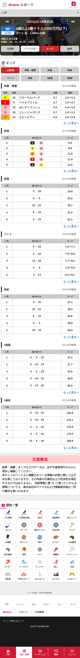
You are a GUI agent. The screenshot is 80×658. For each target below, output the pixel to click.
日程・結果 (24, 654)
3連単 (70, 78)
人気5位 (10, 70)
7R (7, 21)
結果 (69, 48)
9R (73, 21)
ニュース (72, 654)
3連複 (50, 78)
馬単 (30, 78)
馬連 (69, 70)
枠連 (50, 70)
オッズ (49, 48)
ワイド (10, 78)
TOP (4, 12)
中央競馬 (39, 612)
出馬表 (10, 48)
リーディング (40, 654)
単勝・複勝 (30, 70)
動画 (56, 654)
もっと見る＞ (71, 123)
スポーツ (23, 612)
